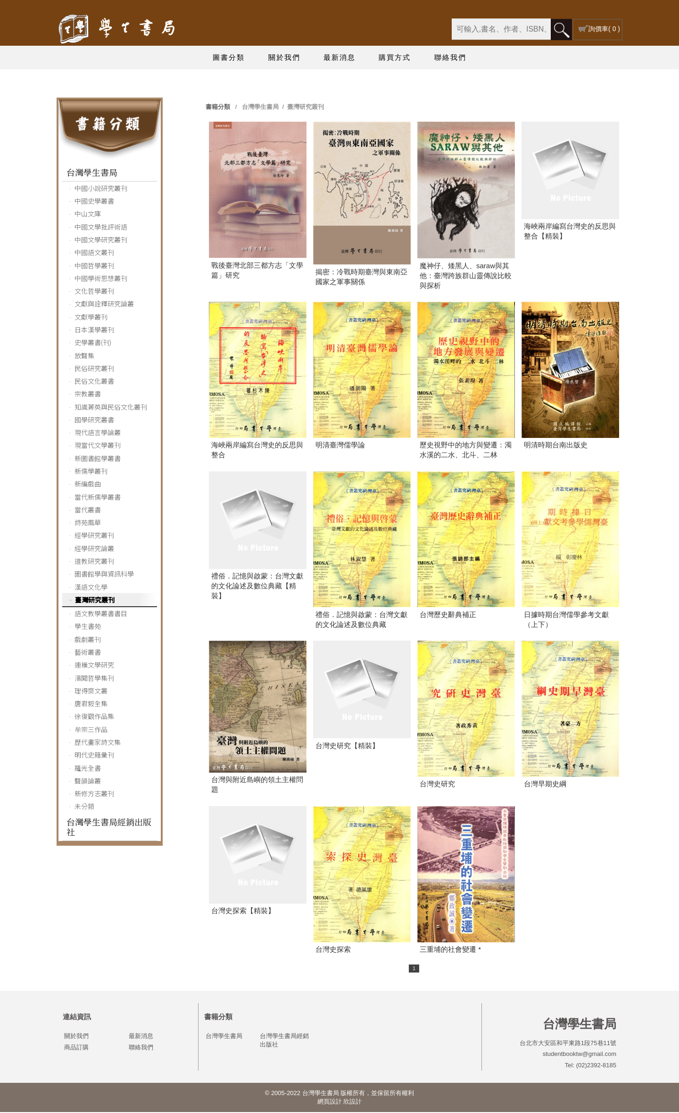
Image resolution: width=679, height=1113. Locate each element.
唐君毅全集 (91, 704)
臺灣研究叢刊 (95, 600)
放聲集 (84, 356)
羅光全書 (88, 769)
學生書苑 (88, 627)
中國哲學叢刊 (94, 266)
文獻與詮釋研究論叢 (104, 304)
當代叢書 (88, 510)
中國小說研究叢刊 (101, 189)
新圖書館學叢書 (98, 459)
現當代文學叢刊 (98, 446)
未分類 (84, 807)
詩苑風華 (88, 523)
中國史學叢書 (94, 201)
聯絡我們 (450, 57)
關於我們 (284, 57)
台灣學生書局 (91, 173)
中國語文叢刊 (94, 253)
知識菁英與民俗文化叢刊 (111, 407)
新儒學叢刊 (91, 472)
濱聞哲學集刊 (94, 679)
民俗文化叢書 (94, 382)
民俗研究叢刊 (94, 369)
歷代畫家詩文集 (98, 743)
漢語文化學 (91, 588)
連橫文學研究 (94, 665)
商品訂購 (76, 1048)
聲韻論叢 (88, 781)
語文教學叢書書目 (101, 614)
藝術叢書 (88, 653)
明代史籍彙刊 (94, 755)
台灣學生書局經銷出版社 (108, 827)
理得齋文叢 (91, 691)
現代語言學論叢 (98, 433)
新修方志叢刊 (94, 794)
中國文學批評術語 (101, 227)
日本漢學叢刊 (94, 330)
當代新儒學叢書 (98, 498)
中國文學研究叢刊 (101, 240)
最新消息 (339, 57)
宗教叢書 (88, 394)
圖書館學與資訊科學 (104, 574)
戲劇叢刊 (88, 640)
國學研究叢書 (94, 420)
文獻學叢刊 (91, 317)
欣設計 (352, 1102)
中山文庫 (88, 214)
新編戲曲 (88, 484)
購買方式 (395, 57)
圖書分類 (229, 57)
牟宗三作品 (91, 730)
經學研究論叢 (94, 549)
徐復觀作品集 (94, 717)
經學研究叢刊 (94, 536)
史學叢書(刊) (93, 343)
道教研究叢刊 (94, 562)
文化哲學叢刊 (94, 292)
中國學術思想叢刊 (101, 279)
